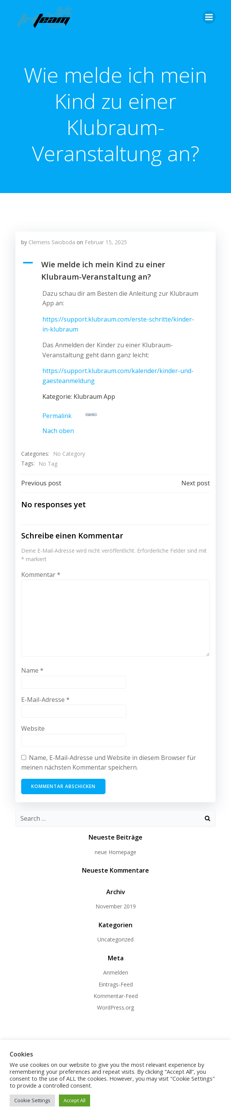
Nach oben (58, 431)
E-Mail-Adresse (45, 699)
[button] (115, 271)
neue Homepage (115, 852)
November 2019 (115, 906)
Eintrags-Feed (116, 984)
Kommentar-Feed (116, 996)
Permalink (69, 414)
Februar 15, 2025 (106, 242)
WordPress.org (115, 1007)
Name (32, 670)
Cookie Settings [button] (32, 1100)
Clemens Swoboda (51, 242)
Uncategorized (115, 939)
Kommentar (40, 574)
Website (33, 728)
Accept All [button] (74, 1100)
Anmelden (115, 972)
